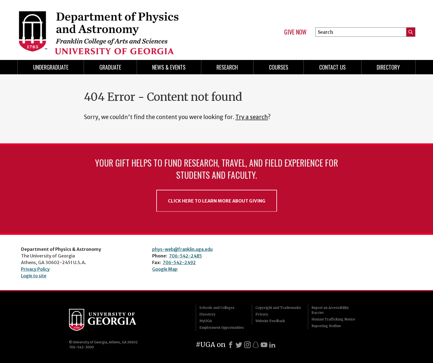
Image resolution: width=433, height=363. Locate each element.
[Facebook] (230, 344)
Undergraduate (50, 67)
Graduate (110, 67)
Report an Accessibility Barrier (330, 310)
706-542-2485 (185, 256)
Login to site (33, 275)
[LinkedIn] (272, 344)
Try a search (251, 117)
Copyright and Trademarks (278, 308)
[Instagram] (247, 344)
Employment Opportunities (221, 327)
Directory (388, 67)
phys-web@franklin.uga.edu (182, 249)
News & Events (169, 67)
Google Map (165, 269)
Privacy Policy (35, 269)
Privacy (261, 314)
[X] (239, 344)
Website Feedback (270, 321)
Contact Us (332, 67)
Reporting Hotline (326, 326)
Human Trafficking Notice (333, 319)
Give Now (295, 32)
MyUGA (205, 321)
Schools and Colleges (216, 308)
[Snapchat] (255, 344)
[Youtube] (264, 344)
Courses (278, 67)
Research (227, 67)
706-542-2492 (179, 262)
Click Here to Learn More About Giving (216, 201)
